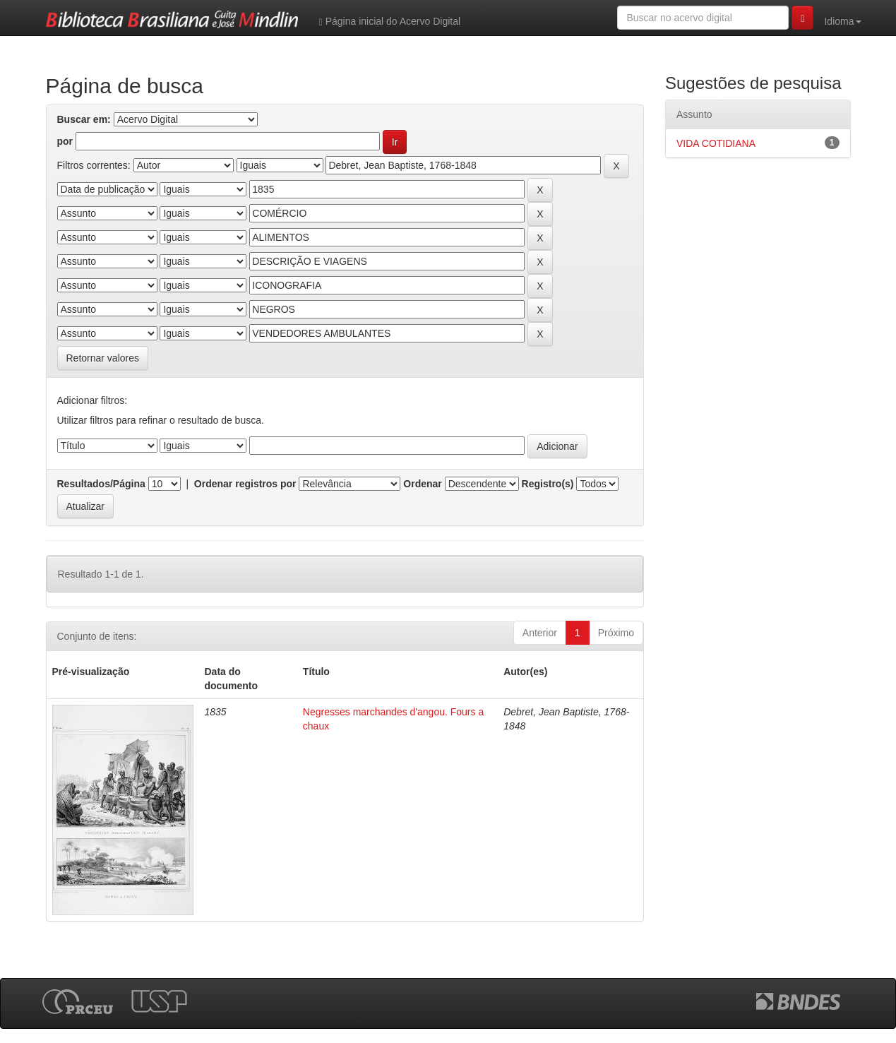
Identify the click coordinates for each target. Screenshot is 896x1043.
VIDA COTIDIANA (715, 143)
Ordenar (422, 483)
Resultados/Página (101, 483)
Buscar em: (84, 119)
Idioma (842, 21)
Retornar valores (103, 358)
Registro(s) (548, 483)
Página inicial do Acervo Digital (389, 22)
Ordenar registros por (245, 483)
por (65, 141)
